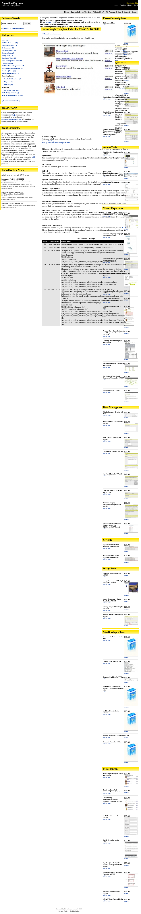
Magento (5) (8, 82)
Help (119, 12)
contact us (50, 22)
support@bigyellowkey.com (11, 119)
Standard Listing (48, 141)
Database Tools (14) (9, 50)
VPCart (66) (8, 85)
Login (116, 5)
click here (125, 228)
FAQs (13, 115)
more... (126, 80)
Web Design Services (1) (10, 93)
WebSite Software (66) (10, 43)
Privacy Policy (63, 911)
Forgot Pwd (133, 5)
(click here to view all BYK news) (15, 175)
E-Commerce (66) (8, 48)
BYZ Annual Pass (7, 194)
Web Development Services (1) (12, 95)
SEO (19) (5, 40)
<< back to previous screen (51, 34)
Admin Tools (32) (8, 63)
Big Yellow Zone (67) (11, 90)
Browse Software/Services (81, 12)
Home (66, 12)
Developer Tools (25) (9, 58)
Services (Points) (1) (9, 71)
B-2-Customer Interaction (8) (12, 68)
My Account (110, 12)
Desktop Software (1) (9, 45)
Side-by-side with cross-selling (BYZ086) (56, 143)
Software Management (11, 6)
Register (123, 5)
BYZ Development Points (10, 181)
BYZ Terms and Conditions (13, 205)
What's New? (98, 12)
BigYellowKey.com (12, 3)
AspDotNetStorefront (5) (12, 79)
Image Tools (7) (7, 55)
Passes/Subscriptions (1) (10, 73)
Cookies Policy (75, 911)
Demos (134, 12)
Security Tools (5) (8, 53)
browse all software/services (14, 29)
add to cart (107, 25)
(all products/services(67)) (11, 101)
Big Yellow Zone (125, 52)
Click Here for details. (8, 183)
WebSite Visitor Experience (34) (13, 66)
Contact (127, 12)
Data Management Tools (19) (12, 61)
